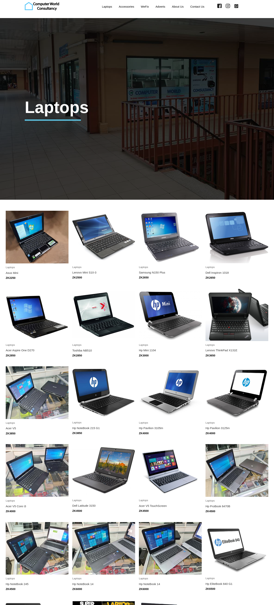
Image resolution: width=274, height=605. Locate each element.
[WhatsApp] (236, 6)
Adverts (158, 6)
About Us (176, 6)
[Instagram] (228, 6)
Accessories (122, 6)
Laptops (102, 6)
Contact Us (197, 6)
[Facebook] (219, 6)
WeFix (142, 6)
